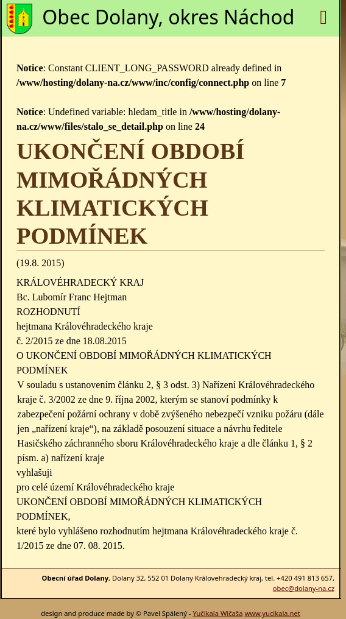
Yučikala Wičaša (217, 613)
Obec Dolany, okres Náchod (168, 17)
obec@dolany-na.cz (303, 588)
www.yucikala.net (272, 613)
